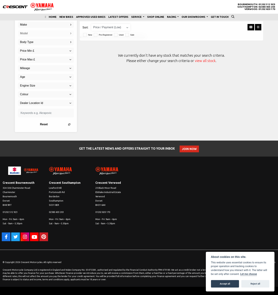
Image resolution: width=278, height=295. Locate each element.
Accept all (225, 283)
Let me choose (248, 274)
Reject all (255, 283)
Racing (172, 16)
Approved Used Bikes (90, 16)
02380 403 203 (266, 7)
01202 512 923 (266, 4)
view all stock (205, 61)
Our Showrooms (194, 16)
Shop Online (155, 16)
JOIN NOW (189, 149)
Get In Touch (220, 16)
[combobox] (46, 25)
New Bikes (66, 16)
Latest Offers (118, 16)
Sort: (85, 27)
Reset (55, 124)
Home (53, 16)
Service (136, 16)
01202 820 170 (266, 9)
